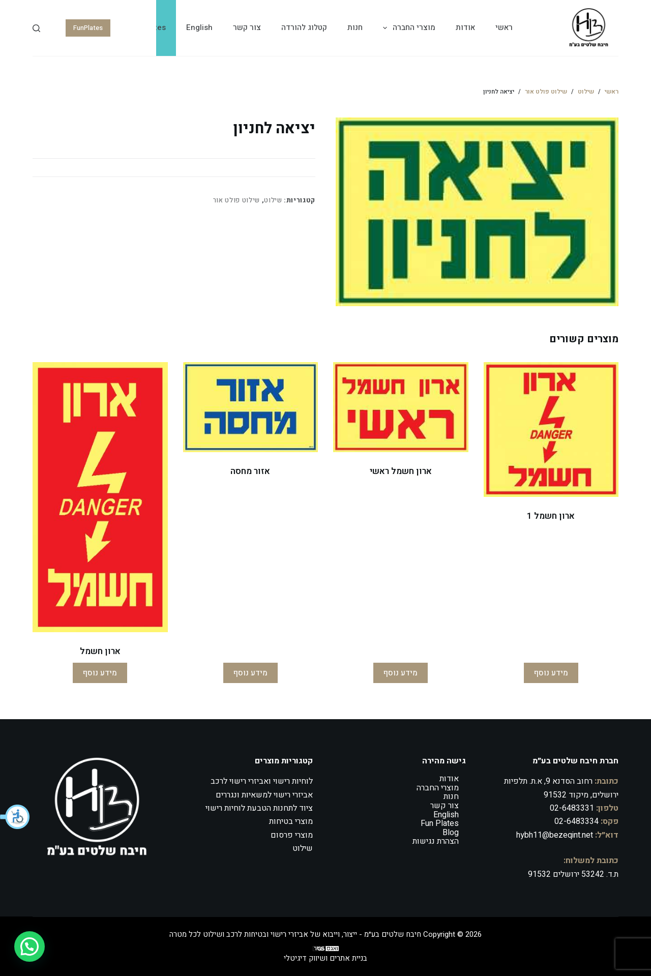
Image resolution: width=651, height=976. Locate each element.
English (199, 27)
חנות (355, 27)
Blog (450, 832)
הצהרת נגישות (435, 841)
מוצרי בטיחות (291, 821)
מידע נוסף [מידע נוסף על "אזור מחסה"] (250, 672)
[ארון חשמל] (100, 497)
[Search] (36, 28)
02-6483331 (572, 808)
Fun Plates (440, 823)
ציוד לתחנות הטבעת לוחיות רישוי (259, 808)
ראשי (504, 27)
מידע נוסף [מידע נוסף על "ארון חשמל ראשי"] (400, 672)
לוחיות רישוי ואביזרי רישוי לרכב (262, 781)
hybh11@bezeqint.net (554, 835)
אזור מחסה (250, 471)
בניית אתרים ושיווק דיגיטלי (325, 958)
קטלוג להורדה (304, 27)
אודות (465, 27)
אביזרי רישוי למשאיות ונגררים (264, 795)
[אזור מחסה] (250, 407)
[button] (15, 817)
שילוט (273, 200)
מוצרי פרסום (292, 835)
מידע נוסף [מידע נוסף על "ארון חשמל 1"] (551, 672)
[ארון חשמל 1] (551, 429)
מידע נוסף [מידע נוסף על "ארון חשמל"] (100, 672)
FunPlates (88, 28)
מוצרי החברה (407, 28)
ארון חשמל (100, 651)
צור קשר (247, 27)
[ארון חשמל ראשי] (400, 407)
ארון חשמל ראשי (401, 471)
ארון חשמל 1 (551, 516)
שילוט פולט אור (236, 200)
